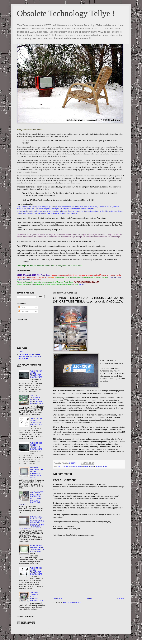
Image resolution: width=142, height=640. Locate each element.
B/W (63, 466)
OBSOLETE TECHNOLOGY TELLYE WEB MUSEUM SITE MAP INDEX (30, 357)
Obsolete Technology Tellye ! (66, 13)
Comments (23, 312)
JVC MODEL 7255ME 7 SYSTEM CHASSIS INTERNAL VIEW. (37, 597)
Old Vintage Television (87, 466)
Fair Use (81, 284)
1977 (59, 466)
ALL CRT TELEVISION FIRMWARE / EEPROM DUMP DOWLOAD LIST (36, 400)
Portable (99, 466)
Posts (21, 307)
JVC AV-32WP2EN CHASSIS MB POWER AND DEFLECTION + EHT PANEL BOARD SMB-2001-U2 (31, 498)
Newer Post (58, 598)
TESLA (104, 466)
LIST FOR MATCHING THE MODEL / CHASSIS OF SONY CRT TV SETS (36, 473)
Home (89, 598)
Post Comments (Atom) (71, 602)
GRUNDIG (76, 466)
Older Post (120, 598)
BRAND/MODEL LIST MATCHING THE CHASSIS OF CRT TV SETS (37, 548)
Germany (69, 466)
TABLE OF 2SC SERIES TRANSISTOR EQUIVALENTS (36, 374)
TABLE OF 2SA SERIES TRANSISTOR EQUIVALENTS (36, 421)
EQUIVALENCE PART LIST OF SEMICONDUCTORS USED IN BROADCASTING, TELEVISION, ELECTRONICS (31, 523)
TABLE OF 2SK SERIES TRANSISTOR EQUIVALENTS (36, 571)
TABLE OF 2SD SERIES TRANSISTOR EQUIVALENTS (36, 446)
